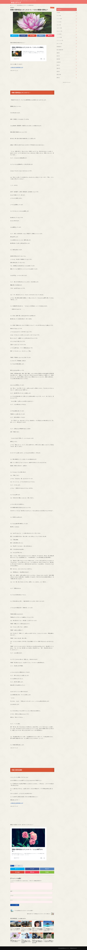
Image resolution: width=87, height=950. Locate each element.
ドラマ (12, 865)
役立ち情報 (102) (60, 49)
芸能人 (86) (59, 74)
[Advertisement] (32, 79)
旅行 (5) (58, 55)
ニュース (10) (59, 37)
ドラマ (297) (59, 34)
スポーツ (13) (59, 27)
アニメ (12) (59, 15)
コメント (12, 881)
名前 (11, 891)
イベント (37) (59, 18)
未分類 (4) (58, 61)
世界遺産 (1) (59, 46)
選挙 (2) (58, 77)
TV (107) (58, 12)
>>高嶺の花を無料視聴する (16, 67)
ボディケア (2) (59, 43)
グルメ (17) (59, 24)
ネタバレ (20, 865)
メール (11, 895)
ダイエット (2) (59, 31)
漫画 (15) (58, 68)
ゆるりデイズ (16, 2)
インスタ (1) (59, 21)
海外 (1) (58, 64)
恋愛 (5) (58, 52)
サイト (11, 900)
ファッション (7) (60, 40)
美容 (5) (58, 71)
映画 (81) (58, 58)
